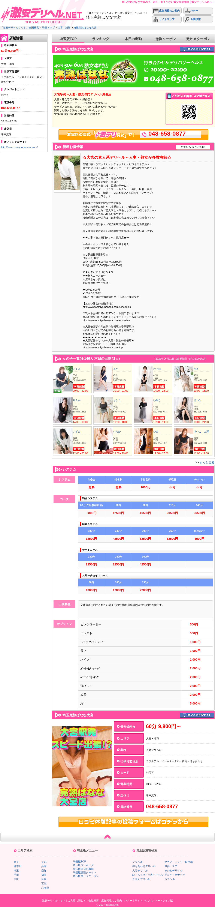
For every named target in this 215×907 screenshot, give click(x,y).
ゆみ (155, 431)
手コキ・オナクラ (174, 874)
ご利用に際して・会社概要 (83, 900)
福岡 (43, 874)
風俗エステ (170, 866)
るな (115, 368)
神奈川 (17, 866)
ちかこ (117, 400)
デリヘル (137, 862)
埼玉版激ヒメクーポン (86, 876)
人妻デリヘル (140, 870)
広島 (43, 879)
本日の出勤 (133, 39)
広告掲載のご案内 (166, 10)
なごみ (157, 368)
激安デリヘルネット (53, 900)
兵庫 (43, 866)
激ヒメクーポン (198, 39)
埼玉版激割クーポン (84, 872)
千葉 (16, 874)
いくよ (77, 368)
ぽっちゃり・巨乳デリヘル (147, 874)
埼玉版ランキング (83, 865)
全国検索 (193, 19)
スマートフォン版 (162, 900)
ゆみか (157, 400)
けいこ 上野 (201, 431)
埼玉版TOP (68, 39)
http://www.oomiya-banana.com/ (19, 147)
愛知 (43, 870)
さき (196, 368)
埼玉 (16, 870)
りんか (77, 400)
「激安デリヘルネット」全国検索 (19, 27)
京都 (43, 862)
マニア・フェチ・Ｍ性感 (178, 862)
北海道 (45, 887)
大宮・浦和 (64, 27)
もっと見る (207, 462)
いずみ (77, 431)
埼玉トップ (48, 27)
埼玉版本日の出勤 (83, 868)
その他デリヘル (173, 870)
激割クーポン (165, 39)
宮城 (43, 883)
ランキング (100, 39)
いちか (117, 431)
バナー (191, 10)
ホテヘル (169, 879)
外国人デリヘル (141, 879)
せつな (197, 400)
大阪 (16, 879)
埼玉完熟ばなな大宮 (85, 27)
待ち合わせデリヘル (143, 866)
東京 (16, 862)
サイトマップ (164, 19)
